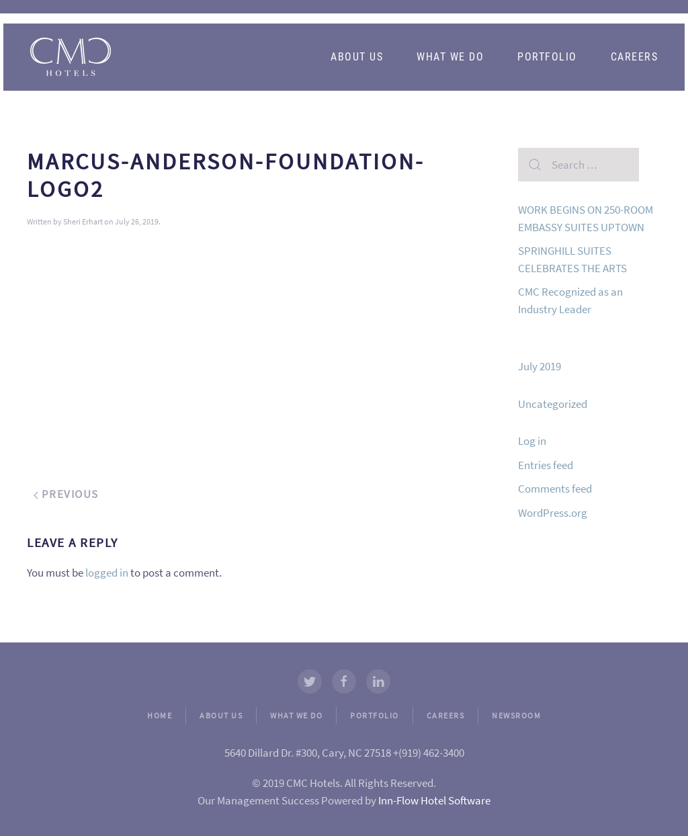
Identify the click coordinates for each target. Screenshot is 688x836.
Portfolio (547, 56)
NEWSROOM (516, 715)
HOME (159, 715)
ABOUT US (221, 715)
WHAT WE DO (296, 715)
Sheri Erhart (83, 221)
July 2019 (539, 366)
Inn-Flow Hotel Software (434, 800)
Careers (634, 56)
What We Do (450, 56)
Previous (66, 494)
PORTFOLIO (374, 715)
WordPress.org (552, 512)
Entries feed (545, 465)
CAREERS (446, 715)
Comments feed (555, 488)
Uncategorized (552, 403)
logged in (106, 572)
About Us (357, 56)
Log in (532, 440)
